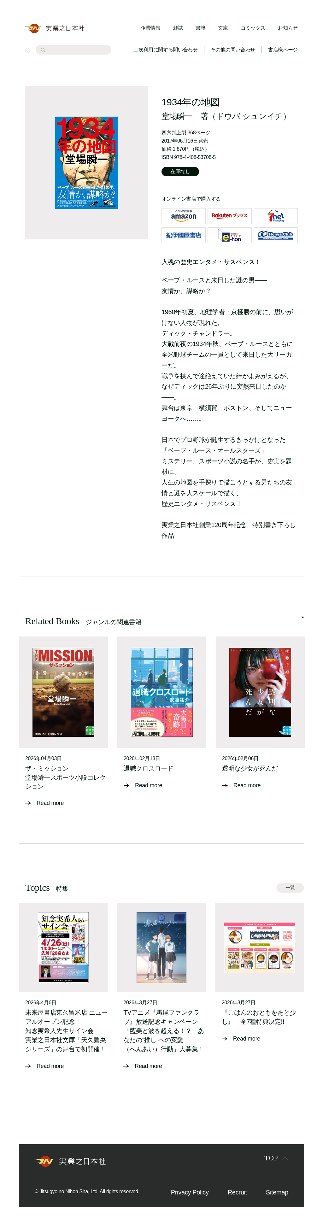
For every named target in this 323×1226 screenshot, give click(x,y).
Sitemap (277, 1192)
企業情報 (151, 28)
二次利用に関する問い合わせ (165, 49)
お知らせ (288, 28)
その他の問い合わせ (233, 49)
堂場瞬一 (177, 116)
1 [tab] (303, 617)
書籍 (200, 28)
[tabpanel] (63, 722)
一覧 (290, 887)
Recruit (237, 1192)
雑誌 (178, 28)
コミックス (253, 28)
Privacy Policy (190, 1192)
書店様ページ (283, 49)
